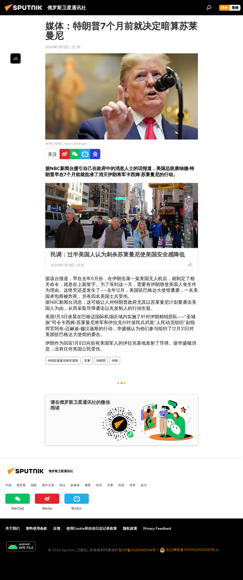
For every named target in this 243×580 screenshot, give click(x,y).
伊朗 (115, 360)
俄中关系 (48, 485)
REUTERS (55, 143)
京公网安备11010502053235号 (187, 550)
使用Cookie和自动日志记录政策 (91, 528)
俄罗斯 (21, 485)
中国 (8, 485)
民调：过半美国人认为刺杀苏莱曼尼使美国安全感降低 (117, 254)
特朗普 (101, 360)
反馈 (56, 528)
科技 (121, 485)
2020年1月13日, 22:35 (62, 47)
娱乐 (144, 485)
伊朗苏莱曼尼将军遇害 (63, 360)
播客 (88, 485)
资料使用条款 (36, 528)
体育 (133, 485)
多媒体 (75, 485)
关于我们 (12, 528)
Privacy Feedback (157, 528)
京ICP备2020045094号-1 (138, 550)
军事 (87, 360)
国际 (34, 485)
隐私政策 (130, 528)
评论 (62, 485)
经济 (99, 485)
